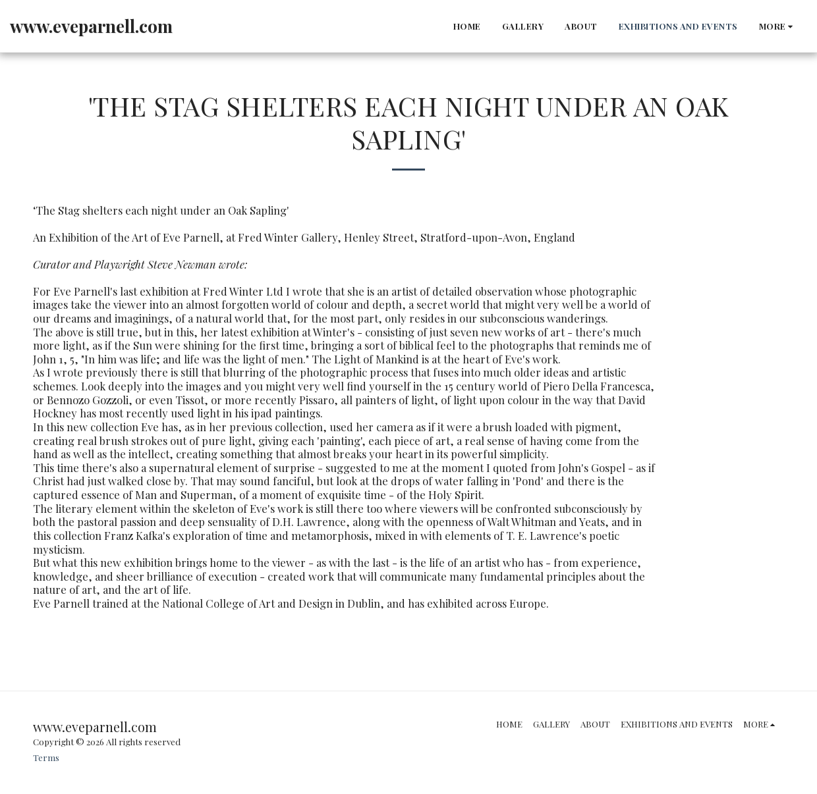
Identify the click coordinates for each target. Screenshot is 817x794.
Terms (46, 757)
